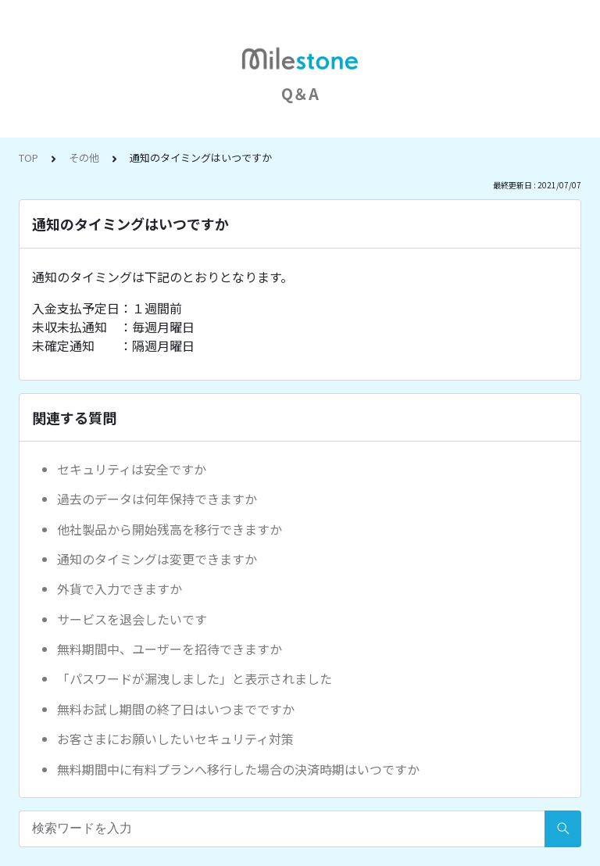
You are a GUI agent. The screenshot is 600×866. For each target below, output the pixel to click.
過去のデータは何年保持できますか (157, 498)
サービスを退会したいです (132, 619)
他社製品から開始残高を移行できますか (169, 529)
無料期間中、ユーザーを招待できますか (169, 648)
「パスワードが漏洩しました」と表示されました (194, 678)
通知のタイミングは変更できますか (157, 558)
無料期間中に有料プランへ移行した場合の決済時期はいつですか (238, 769)
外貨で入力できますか (119, 588)
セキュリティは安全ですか (131, 469)
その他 (84, 157)
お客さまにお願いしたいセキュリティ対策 (175, 738)
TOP (28, 157)
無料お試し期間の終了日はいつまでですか (176, 709)
